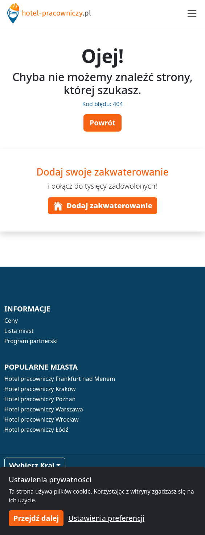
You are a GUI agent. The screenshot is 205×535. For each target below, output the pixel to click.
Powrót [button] (102, 123)
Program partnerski (31, 341)
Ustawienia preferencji (106, 518)
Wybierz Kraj (31, 465)
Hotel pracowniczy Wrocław (41, 419)
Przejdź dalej (36, 518)
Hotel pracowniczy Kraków (40, 389)
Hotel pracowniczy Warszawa (43, 409)
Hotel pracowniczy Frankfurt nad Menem (59, 379)
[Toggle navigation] (192, 13)
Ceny (11, 321)
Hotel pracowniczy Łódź (36, 430)
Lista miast (19, 331)
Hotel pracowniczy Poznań (39, 399)
